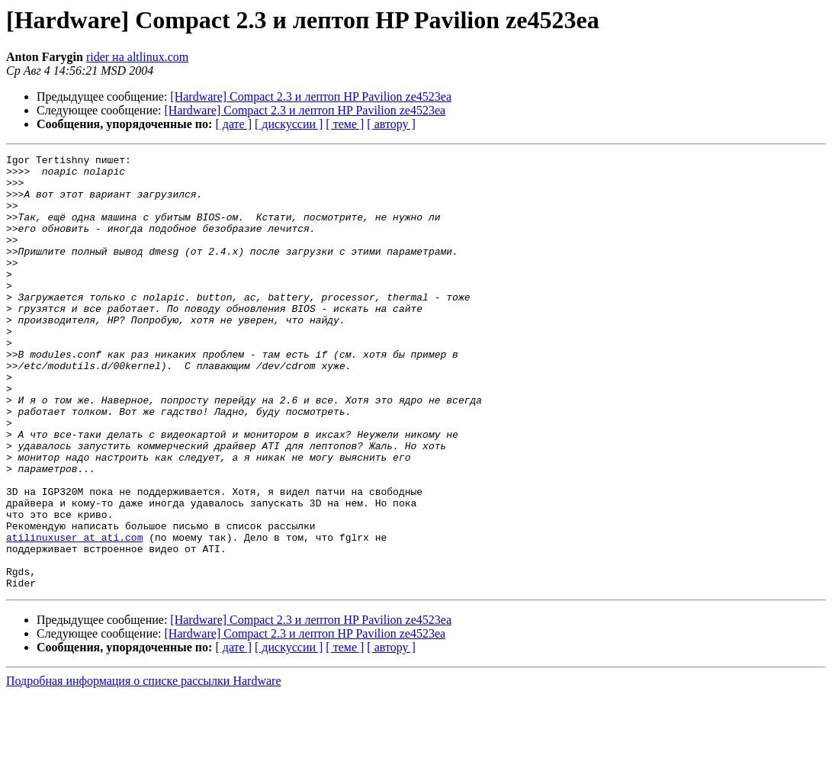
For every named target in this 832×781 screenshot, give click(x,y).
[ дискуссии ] (289, 123)
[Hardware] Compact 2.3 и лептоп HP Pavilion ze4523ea (310, 96)
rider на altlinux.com (137, 56)
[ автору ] (391, 123)
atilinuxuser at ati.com (74, 615)
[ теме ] (345, 123)
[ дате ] (233, 123)
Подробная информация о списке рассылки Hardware (143, 767)
